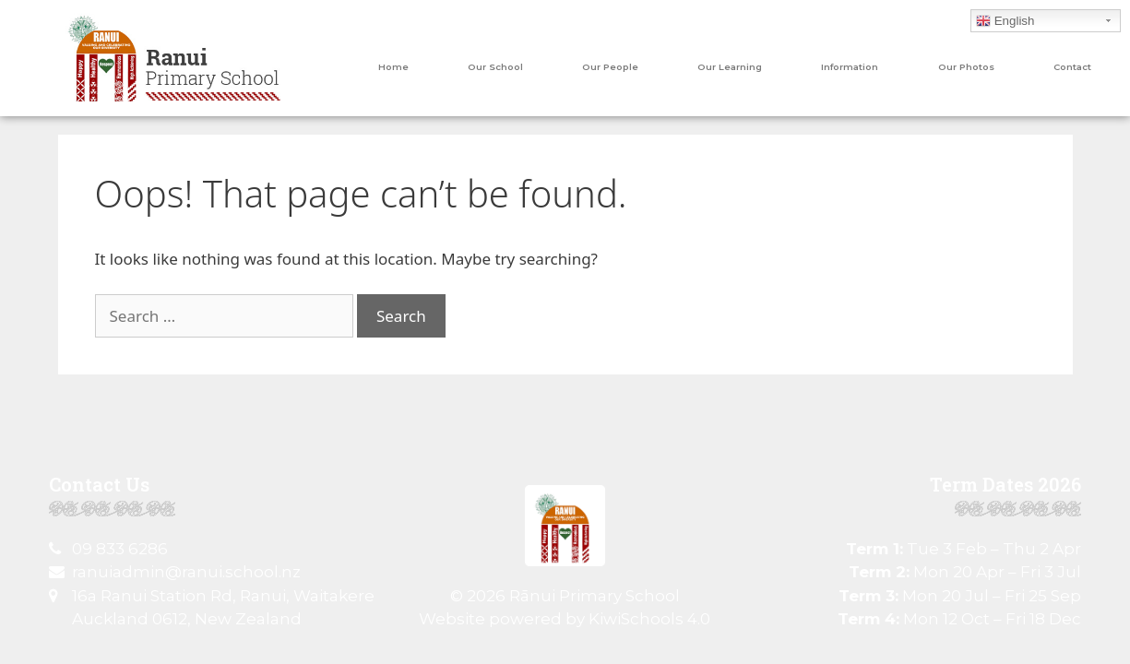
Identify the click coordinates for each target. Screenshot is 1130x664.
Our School (495, 67)
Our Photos (966, 67)
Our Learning (729, 67)
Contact (1072, 67)
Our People (610, 67)
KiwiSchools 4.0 (649, 619)
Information (849, 67)
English (1005, 21)
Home (393, 67)
